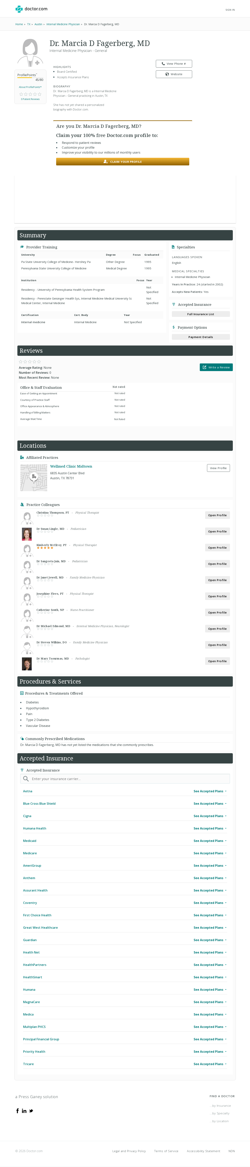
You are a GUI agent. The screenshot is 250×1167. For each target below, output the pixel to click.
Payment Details (201, 337)
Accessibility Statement (203, 1151)
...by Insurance (220, 1105)
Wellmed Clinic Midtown (71, 466)
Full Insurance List (200, 314)
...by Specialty (219, 1113)
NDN (232, 1151)
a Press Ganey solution (36, 1096)
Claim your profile (123, 161)
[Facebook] (17, 1110)
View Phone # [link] (174, 64)
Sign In (230, 9)
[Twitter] (31, 1110)
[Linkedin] (24, 1110)
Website (174, 74)
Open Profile (217, 515)
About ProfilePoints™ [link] (30, 87)
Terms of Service (166, 1151)
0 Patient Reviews (30, 99)
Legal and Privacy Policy (129, 1151)
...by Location (219, 1121)
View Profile (218, 468)
